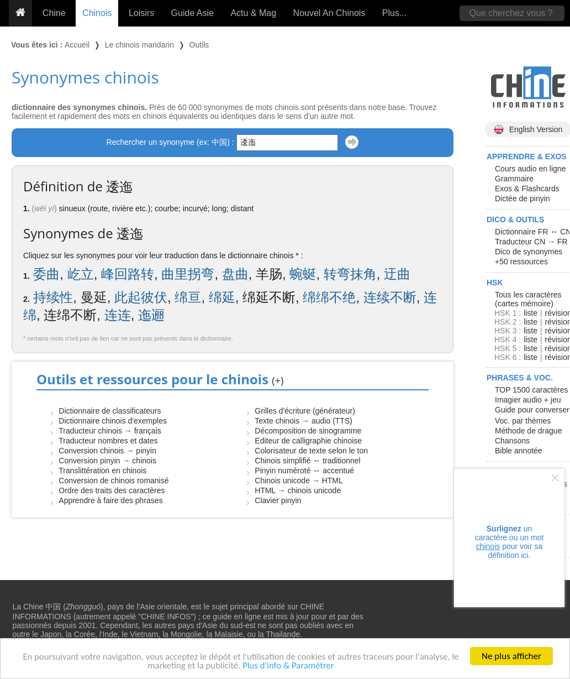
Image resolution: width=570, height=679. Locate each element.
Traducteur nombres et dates (108, 440)
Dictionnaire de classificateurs (110, 410)
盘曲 (235, 274)
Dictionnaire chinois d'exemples (113, 420)
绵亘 (188, 297)
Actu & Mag (253, 13)
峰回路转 (127, 274)
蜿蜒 (302, 274)
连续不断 (389, 297)
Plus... (394, 13)
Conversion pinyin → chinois (107, 460)
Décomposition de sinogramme (308, 430)
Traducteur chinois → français (110, 430)
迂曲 (397, 274)
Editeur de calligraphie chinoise (308, 440)
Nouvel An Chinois (329, 13)
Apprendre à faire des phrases (110, 500)
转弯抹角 (350, 274)
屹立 (80, 274)
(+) (277, 380)
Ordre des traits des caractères (112, 490)
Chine (54, 13)
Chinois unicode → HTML (299, 480)
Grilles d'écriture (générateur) (305, 410)
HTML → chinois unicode (298, 490)
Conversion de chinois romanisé (113, 480)
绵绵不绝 (329, 297)
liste (530, 313)
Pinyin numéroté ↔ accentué (304, 470)
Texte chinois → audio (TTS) (303, 420)
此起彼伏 (140, 297)
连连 (117, 314)
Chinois (97, 13)
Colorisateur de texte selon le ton (311, 450)
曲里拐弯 (187, 274)
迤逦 (151, 314)
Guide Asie (192, 13)
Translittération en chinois (102, 470)
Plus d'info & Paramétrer (289, 666)
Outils (199, 44)
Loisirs (141, 13)
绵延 (222, 297)
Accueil (77, 44)
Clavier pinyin (278, 500)
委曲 (46, 274)
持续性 (53, 297)
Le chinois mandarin (139, 44)
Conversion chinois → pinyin (107, 450)
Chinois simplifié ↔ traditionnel (307, 460)
